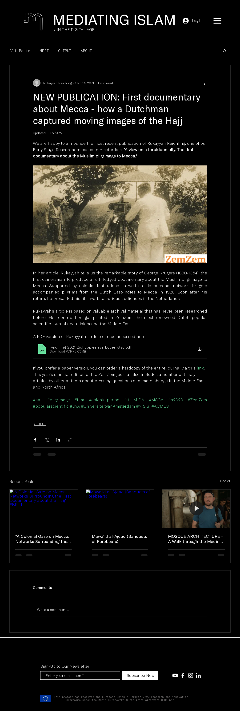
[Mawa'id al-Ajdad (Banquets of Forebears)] (120, 509)
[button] (217, 21)
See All (225, 481)
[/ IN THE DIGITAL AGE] (74, 30)
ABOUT (86, 50)
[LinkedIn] (198, 675)
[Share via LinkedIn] (58, 440)
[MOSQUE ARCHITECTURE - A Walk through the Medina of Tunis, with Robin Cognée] (196, 509)
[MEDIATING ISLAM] (114, 19)
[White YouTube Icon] (175, 675)
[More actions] (204, 83)
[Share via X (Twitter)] (46, 440)
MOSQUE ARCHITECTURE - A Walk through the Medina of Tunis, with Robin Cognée (196, 539)
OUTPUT (64, 50)
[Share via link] (70, 440)
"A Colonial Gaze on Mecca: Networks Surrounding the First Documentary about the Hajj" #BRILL (42, 539)
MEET (44, 50)
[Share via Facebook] (35, 440)
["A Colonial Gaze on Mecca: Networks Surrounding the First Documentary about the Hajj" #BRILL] (44, 509)
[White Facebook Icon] (183, 675)
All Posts (19, 50)
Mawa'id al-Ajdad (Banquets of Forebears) (119, 539)
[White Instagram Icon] (190, 675)
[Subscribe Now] (140, 675)
